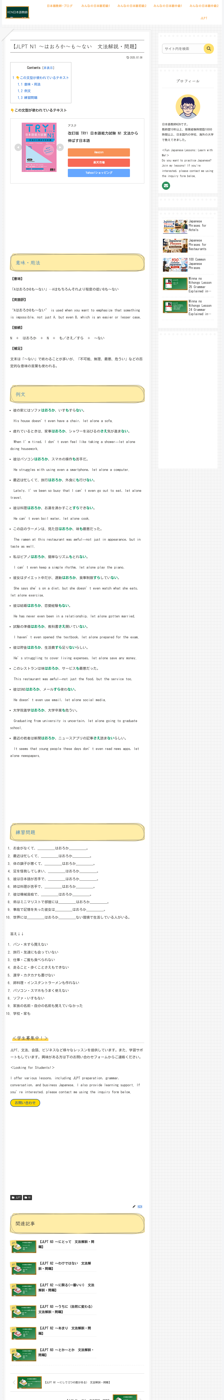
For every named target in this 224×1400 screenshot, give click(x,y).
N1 (27, 1197)
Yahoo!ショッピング (96, 172)
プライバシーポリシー (122, 1387)
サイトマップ (95, 1387)
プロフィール (74, 1387)
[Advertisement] (77, 222)
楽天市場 (96, 162)
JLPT (16, 1197)
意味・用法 (29, 84)
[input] (186, 48)
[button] (209, 48)
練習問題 (27, 97)
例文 (24, 91)
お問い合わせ (25, 1103)
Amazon (96, 152)
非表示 (48, 67)
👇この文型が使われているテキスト (41, 77)
